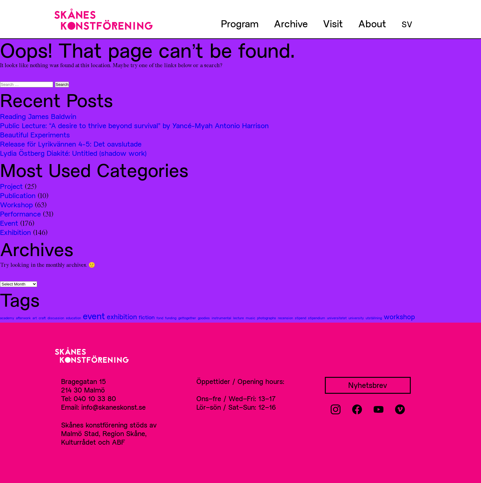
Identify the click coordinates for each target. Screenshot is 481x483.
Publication (18, 195)
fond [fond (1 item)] (159, 318)
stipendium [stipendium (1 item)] (316, 318)
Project (11, 186)
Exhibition (15, 232)
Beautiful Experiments (35, 134)
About (372, 23)
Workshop (16, 204)
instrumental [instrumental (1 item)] (221, 318)
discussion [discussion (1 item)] (56, 318)
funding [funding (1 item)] (170, 318)
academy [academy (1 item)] (7, 318)
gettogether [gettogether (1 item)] (187, 318)
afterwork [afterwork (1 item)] (23, 318)
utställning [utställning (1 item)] (374, 318)
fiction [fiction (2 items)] (147, 317)
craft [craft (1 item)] (42, 318)
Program (240, 23)
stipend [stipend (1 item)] (300, 318)
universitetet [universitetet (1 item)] (337, 318)
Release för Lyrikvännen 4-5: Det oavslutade (70, 144)
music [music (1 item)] (250, 318)
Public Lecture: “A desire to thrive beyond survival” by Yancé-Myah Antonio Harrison (134, 125)
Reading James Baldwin (38, 116)
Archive (291, 23)
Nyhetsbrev (367, 385)
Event (9, 223)
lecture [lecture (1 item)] (238, 318)
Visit (333, 23)
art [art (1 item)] (35, 318)
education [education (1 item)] (73, 318)
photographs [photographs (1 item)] (266, 318)
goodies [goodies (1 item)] (204, 318)
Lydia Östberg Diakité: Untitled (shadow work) (73, 153)
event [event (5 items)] (94, 315)
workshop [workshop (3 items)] (399, 316)
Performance (20, 213)
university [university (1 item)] (356, 318)
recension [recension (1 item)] (285, 318)
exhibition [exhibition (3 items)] (122, 316)
